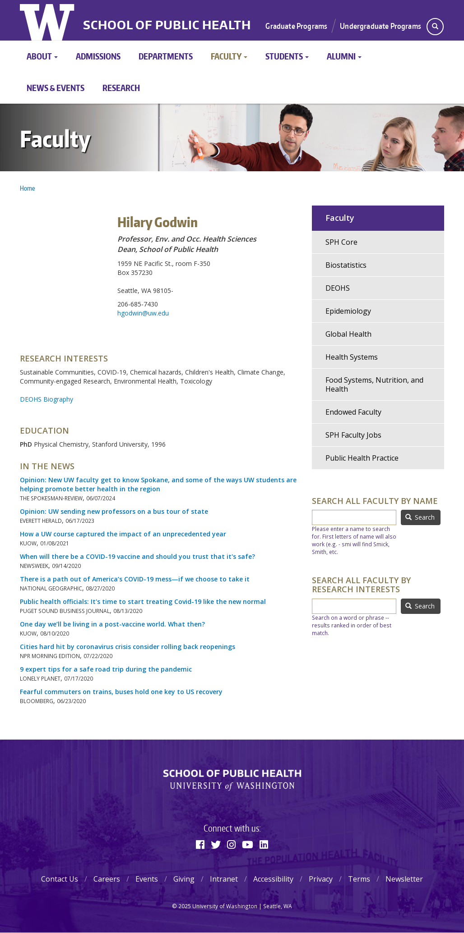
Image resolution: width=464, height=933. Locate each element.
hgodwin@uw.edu (143, 313)
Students (287, 56)
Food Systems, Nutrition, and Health (374, 384)
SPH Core (341, 242)
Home (27, 188)
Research (121, 87)
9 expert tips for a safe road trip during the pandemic (106, 669)
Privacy (321, 879)
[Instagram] (231, 844)
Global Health (348, 334)
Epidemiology (348, 311)
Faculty (229, 56)
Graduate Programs (296, 26)
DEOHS (337, 288)
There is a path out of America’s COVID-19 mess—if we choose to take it (135, 579)
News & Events (55, 87)
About (42, 56)
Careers (106, 879)
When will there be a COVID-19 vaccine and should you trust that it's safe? (137, 556)
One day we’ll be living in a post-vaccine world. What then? (112, 624)
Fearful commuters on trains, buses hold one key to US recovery (121, 691)
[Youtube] (247, 844)
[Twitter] (216, 844)
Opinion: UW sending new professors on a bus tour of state (114, 511)
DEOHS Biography (46, 399)
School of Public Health (167, 25)
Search (420, 517)
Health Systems (351, 357)
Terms (359, 879)
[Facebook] (200, 844)
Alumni (344, 56)
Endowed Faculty (353, 412)
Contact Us (59, 879)
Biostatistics (346, 265)
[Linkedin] (264, 844)
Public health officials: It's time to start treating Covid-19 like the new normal (143, 601)
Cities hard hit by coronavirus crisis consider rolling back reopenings (127, 646)
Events (146, 879)
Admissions (98, 56)
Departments (166, 56)
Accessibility (273, 879)
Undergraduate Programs (380, 26)
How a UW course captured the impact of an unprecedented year (123, 534)
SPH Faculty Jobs (353, 435)
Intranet (224, 879)
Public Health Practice (362, 458)
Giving (184, 879)
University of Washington (48, 20)
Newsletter (404, 879)
